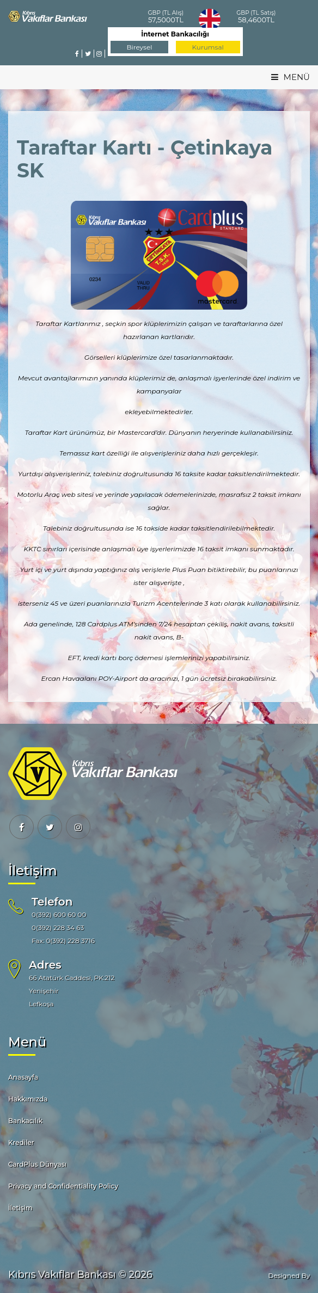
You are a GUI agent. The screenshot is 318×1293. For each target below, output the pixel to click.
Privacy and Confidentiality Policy (63, 1186)
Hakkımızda (28, 1099)
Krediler (21, 1142)
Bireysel (139, 47)
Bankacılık (25, 1121)
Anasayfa (23, 1077)
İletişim (20, 1208)
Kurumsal (208, 47)
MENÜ (290, 77)
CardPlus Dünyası (37, 1164)
